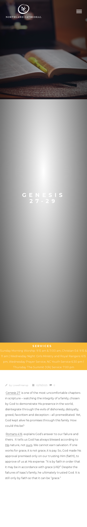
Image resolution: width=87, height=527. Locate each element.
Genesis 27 (13, 392)
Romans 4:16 (14, 434)
